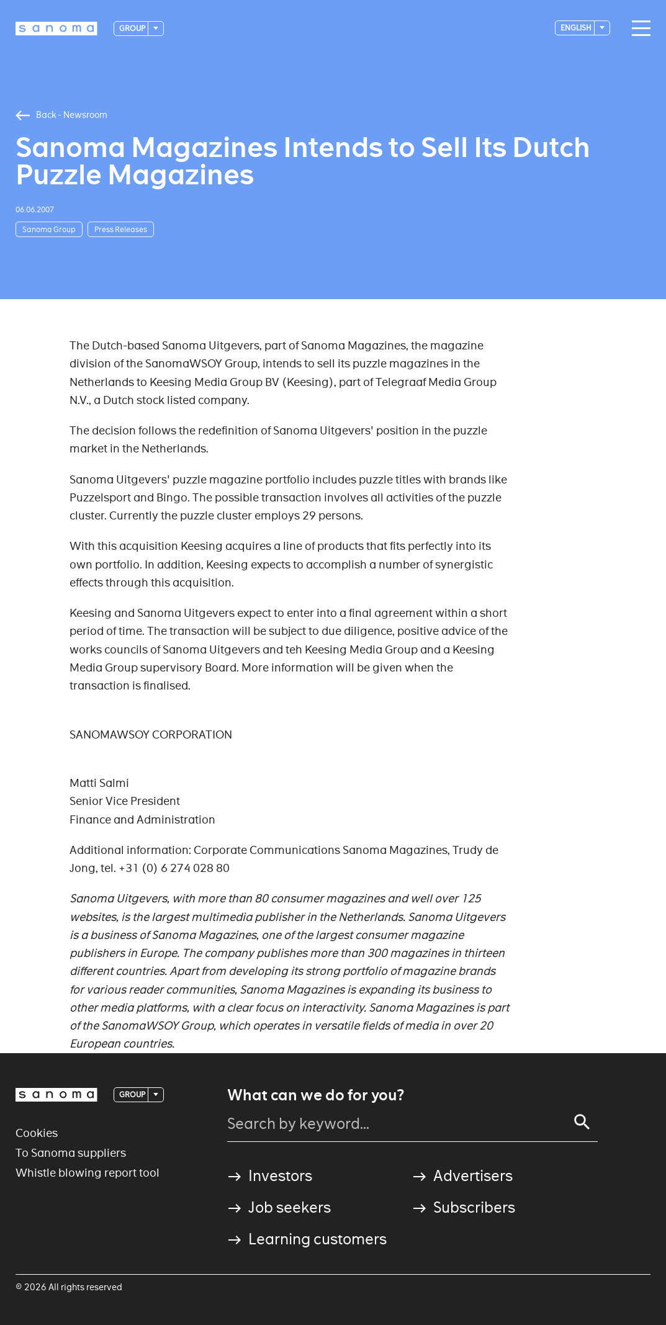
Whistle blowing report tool (88, 1173)
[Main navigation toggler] (638, 28)
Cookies (37, 1133)
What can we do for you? (315, 1095)
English (576, 27)
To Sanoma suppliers (71, 1153)
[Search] (582, 1122)
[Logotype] (56, 28)
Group (132, 28)
